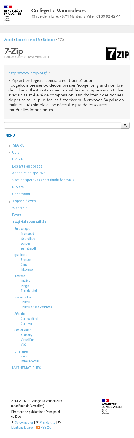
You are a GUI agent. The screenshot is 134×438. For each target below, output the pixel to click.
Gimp (24, 265)
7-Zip (24, 356)
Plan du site (45, 422)
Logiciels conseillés (28, 40)
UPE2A (17, 159)
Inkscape (27, 270)
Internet (19, 276)
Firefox (25, 281)
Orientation (21, 193)
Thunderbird (29, 291)
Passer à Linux (24, 297)
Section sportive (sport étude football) (43, 180)
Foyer (16, 214)
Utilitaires (49, 40)
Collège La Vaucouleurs (58, 11)
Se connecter (22, 422)
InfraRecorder (30, 361)
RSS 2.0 (43, 427)
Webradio (20, 208)
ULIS (16, 152)
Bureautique (22, 229)
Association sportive (28, 172)
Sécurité (20, 314)
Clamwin (26, 324)
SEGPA (18, 145)
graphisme (21, 255)
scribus (25, 243)
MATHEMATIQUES (26, 367)
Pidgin (25, 286)
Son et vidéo (22, 330)
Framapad (27, 234)
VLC (23, 345)
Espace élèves (24, 200)
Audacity (26, 335)
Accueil (8, 40)
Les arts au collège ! (28, 166)
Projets (18, 187)
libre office (28, 239)
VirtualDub (27, 340)
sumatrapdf (28, 248)
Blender (26, 260)
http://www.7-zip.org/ (27, 73)
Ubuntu (25, 302)
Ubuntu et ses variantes (36, 307)
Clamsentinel (29, 319)
